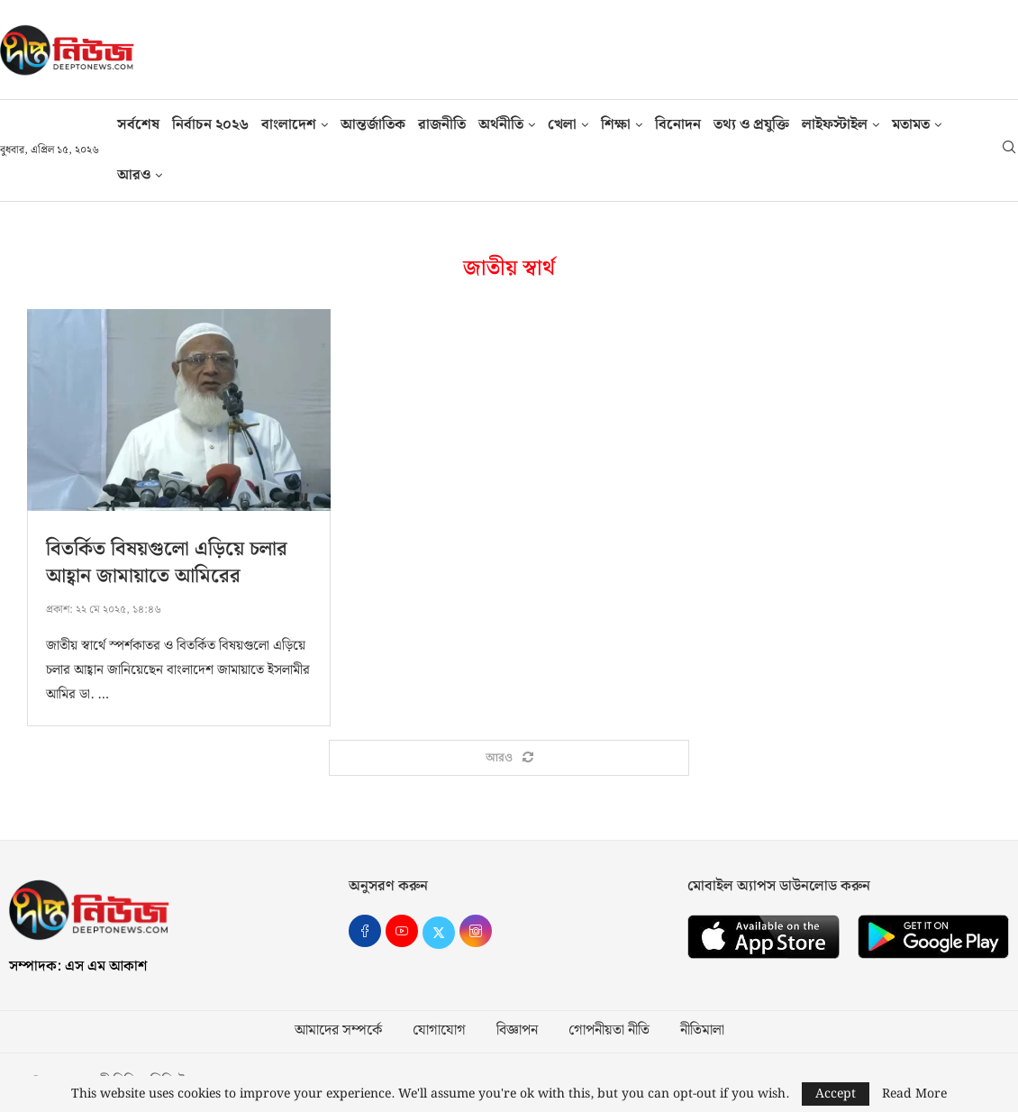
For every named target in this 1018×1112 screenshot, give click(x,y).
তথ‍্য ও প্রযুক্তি (751, 125)
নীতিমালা (702, 1032)
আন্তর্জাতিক (373, 125)
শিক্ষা (616, 125)
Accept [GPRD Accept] (835, 1094)
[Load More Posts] (509, 759)
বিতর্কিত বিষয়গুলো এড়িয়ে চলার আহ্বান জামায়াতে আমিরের (166, 562)
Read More (914, 1094)
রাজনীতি (442, 125)
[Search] (1009, 150)
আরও (133, 175)
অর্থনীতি (500, 125)
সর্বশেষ (138, 125)
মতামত (911, 125)
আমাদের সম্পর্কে (338, 1032)
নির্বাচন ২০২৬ (210, 125)
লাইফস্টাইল (835, 125)
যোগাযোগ (439, 1032)
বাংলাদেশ (288, 125)
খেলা (562, 125)
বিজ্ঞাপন (517, 1032)
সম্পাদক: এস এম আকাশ (78, 967)
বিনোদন (678, 125)
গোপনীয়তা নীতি (609, 1032)
